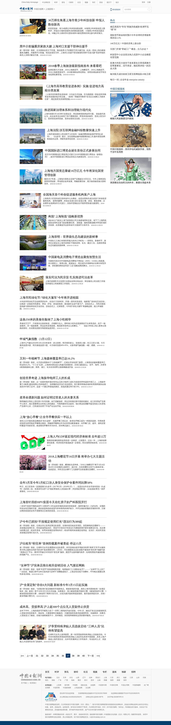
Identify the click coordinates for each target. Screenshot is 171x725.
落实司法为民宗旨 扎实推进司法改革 (69, 277)
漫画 (114, 672)
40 (83, 656)
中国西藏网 (137, 685)
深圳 (125, 680)
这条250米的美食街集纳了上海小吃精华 (45, 319)
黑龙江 (98, 677)
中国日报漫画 (117, 89)
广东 (59, 680)
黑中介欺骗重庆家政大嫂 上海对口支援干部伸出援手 (54, 46)
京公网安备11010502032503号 (71, 697)
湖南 (53, 680)
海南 (72, 680)
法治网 (88, 688)
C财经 (71, 2)
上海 (105, 677)
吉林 (90, 677)
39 (78, 656)
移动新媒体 (116, 9)
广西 (66, 680)
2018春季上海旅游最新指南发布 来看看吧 (75, 66)
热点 (112, 20)
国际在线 (84, 685)
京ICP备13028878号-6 (115, 697)
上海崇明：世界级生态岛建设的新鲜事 (73, 236)
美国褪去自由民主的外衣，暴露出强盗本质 (130, 182)
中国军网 (56, 688)
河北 (71, 677)
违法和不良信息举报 (67, 693)
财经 (76, 672)
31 (37, 656)
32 (42, 656)
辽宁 (84, 677)
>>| (98, 656)
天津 (64, 677)
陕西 (112, 680)
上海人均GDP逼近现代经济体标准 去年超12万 (76, 436)
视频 (86, 2)
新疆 (118, 680)
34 (52, 656)
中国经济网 (114, 685)
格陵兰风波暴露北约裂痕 (122, 118)
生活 (79, 2)
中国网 (75, 685)
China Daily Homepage (30, 2)
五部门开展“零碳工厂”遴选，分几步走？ (129, 49)
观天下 (109, 2)
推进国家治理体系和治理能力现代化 (67, 110)
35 (58, 656)
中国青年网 (103, 685)
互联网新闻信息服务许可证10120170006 (92, 693)
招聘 (133, 672)
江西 (131, 677)
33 (47, 656)
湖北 (46, 680)
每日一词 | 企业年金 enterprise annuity (127, 80)
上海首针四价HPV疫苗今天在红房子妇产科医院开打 (53, 502)
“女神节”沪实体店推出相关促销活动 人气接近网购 (52, 565)
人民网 (58, 685)
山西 (77, 677)
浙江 (118, 677)
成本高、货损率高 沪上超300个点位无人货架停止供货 (54, 606)
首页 (47, 672)
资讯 (63, 2)
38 (73, 656)
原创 (101, 2)
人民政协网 (78, 688)
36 (63, 656)
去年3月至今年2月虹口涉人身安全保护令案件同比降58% (56, 482)
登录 (143, 2)
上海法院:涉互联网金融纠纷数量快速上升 (73, 130)
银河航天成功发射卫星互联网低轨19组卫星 (130, 74)
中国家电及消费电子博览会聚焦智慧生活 (74, 257)
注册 (149, 2)
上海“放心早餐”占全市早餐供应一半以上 (46, 417)
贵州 (92, 680)
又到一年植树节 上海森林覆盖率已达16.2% (47, 358)
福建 (124, 677)
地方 (117, 2)
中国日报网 (38, 9)
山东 (137, 677)
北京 (58, 677)
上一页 (30, 656)
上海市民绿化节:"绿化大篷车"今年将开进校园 (49, 297)
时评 (55, 2)
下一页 (90, 656)
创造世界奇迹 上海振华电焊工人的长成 (45, 378)
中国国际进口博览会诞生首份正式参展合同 (72, 150)
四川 (85, 680)
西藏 (105, 680)
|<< (22, 656)
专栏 (93, 2)
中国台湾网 (125, 685)
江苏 (111, 677)
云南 (98, 680)
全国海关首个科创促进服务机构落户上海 (69, 194)
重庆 (79, 680)
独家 (124, 672)
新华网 (67, 685)
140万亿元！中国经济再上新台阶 (125, 43)
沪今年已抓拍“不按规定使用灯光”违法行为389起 (51, 521)
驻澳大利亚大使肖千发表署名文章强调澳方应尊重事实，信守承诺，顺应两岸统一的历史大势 (130, 66)
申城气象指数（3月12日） (36, 339)
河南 (144, 677)
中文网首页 (46, 2)
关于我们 (24, 683)
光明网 (47, 688)
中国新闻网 (67, 688)
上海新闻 (49, 9)
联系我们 (33, 683)
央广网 (146, 685)
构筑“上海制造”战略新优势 (65, 216)
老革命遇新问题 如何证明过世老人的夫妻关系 (49, 397)
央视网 (92, 685)
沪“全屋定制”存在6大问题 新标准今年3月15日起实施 (53, 585)
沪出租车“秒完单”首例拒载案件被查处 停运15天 (51, 543)
